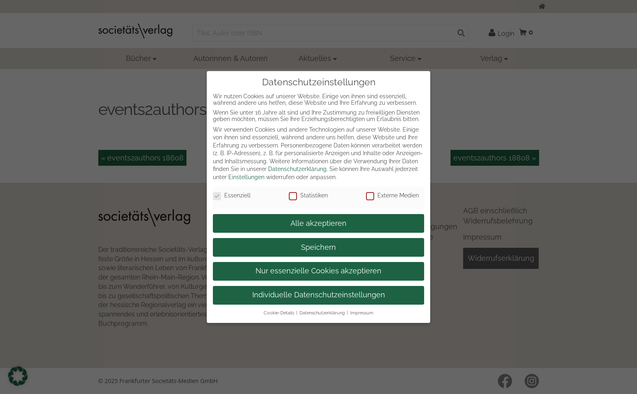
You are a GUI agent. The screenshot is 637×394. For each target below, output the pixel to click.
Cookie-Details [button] (279, 312)
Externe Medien (392, 195)
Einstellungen (246, 177)
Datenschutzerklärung (297, 169)
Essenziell (232, 195)
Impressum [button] (361, 312)
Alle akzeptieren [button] (318, 223)
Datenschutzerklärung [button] (322, 312)
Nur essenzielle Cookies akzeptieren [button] (318, 271)
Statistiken (308, 195)
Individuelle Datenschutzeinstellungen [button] (318, 295)
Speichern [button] (318, 247)
